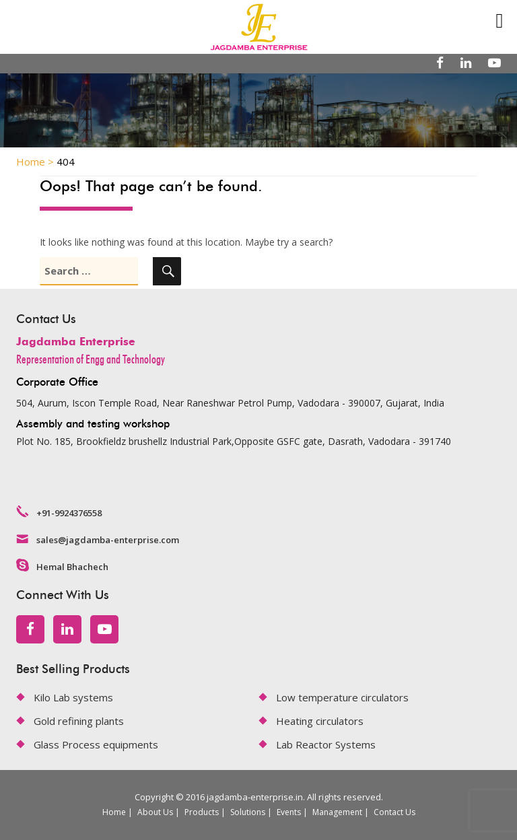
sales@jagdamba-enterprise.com (107, 540)
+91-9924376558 (69, 513)
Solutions (247, 812)
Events (289, 812)
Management (337, 812)
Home (114, 812)
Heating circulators (320, 721)
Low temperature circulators (342, 697)
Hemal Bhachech (72, 567)
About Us (155, 812)
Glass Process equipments (96, 744)
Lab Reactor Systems (326, 744)
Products (201, 812)
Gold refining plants (79, 721)
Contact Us (394, 812)
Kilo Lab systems (73, 697)
